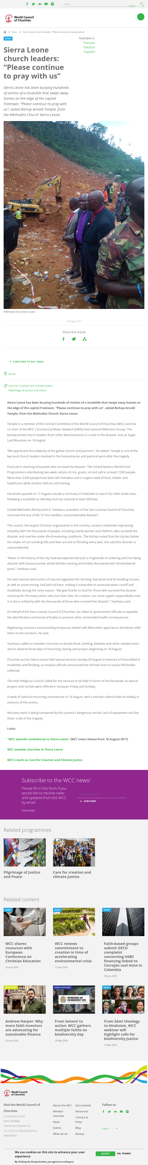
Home (5, 32)
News (14, 31)
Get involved (83, 1105)
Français (89, 43)
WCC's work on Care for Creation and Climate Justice (44, 760)
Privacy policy (28, 810)
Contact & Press (81, 1120)
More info (80, 1161)
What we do (60, 1133)
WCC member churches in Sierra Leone (35, 749)
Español (89, 52)
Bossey (79, 1133)
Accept (105, 1153)
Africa (12, 374)
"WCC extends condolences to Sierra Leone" (38, 739)
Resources (81, 1111)
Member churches (58, 1114)
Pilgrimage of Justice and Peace (27, 390)
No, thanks (124, 1153)
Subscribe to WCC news (28, 361)
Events (57, 1128)
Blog (78, 1128)
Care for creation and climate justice (31, 385)
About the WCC (62, 1105)
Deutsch (89, 47)
